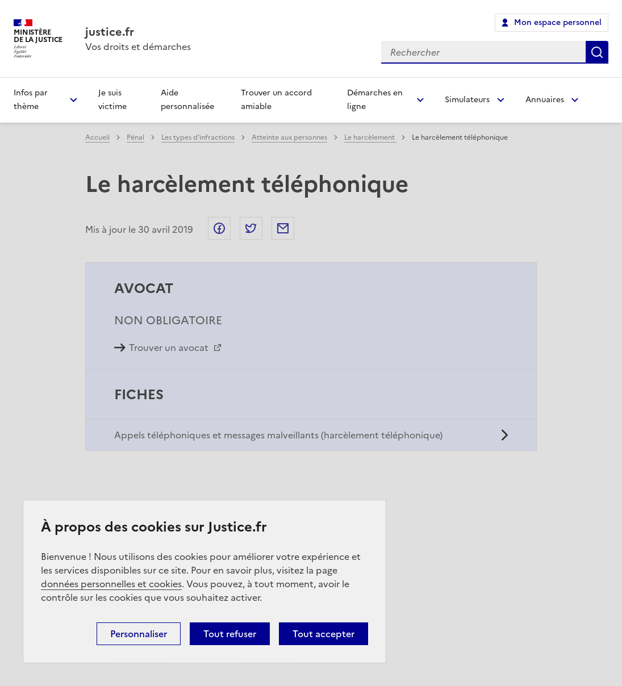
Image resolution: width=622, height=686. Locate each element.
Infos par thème (31, 99)
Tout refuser (229, 634)
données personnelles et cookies (111, 584)
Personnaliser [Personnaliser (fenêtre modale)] (138, 634)
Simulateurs (467, 100)
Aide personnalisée (187, 99)
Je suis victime (112, 99)
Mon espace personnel (558, 22)
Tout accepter (323, 634)
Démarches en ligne (375, 99)
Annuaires (544, 100)
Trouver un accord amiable (276, 99)
